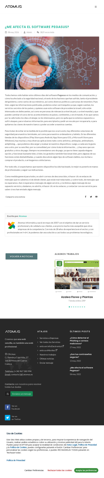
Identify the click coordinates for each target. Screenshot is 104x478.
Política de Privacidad (87, 445)
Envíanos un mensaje (21, 393)
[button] (69, 306)
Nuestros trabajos (48, 354)
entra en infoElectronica (52, 346)
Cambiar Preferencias (34, 470)
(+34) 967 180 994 (22, 371)
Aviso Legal (72, 445)
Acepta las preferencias (86, 470)
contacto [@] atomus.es (22, 374)
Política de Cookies (18, 447)
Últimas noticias (47, 358)
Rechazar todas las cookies (60, 470)
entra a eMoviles (48, 350)
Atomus (23, 216)
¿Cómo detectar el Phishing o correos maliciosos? (79, 341)
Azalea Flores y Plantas (77, 297)
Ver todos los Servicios (50, 342)
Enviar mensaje (46, 363)
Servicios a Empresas (49, 338)
